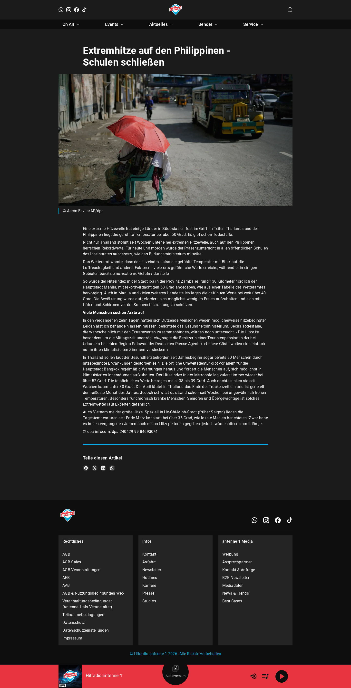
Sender (208, 24)
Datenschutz (73, 622)
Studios (149, 601)
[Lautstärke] (253, 676)
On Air (71, 24)
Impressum (72, 638)
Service (254, 24)
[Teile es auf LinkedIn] (103, 468)
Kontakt (149, 554)
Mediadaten (233, 585)
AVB (66, 585)
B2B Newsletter (235, 577)
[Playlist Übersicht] (265, 676)
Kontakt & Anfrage (238, 570)
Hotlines (149, 577)
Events (115, 24)
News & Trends (235, 593)
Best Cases (232, 601)
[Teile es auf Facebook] (86, 468)
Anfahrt (149, 562)
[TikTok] (84, 9)
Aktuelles (162, 24)
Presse (148, 593)
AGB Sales (71, 562)
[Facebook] (76, 9)
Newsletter (151, 570)
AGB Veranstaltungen (81, 570)
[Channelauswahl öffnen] (290, 10)
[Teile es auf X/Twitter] (95, 468)
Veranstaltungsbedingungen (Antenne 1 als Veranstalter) (87, 604)
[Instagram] (68, 9)
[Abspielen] (282, 676)
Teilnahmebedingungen (83, 614)
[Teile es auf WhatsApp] (112, 468)
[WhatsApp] (60, 9)
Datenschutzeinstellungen (85, 630)
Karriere (149, 585)
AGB (66, 554)
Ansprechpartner (237, 562)
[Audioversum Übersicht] (175, 672)
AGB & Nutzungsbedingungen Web (93, 593)
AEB (66, 577)
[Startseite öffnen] (176, 10)
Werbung (230, 554)
